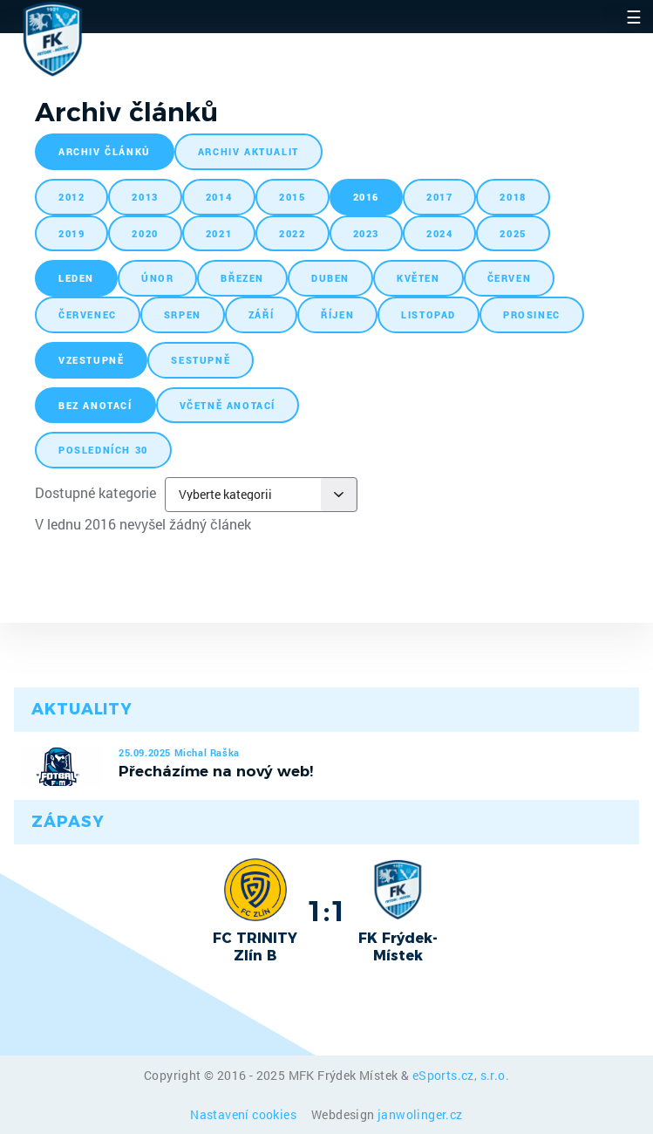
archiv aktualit (248, 151)
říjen (337, 314)
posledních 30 (103, 449)
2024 (439, 233)
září (261, 314)
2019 (71, 233)
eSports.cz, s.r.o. (460, 1075)
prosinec (532, 314)
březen (242, 277)
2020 (145, 233)
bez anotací (95, 405)
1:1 (326, 910)
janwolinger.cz (420, 1114)
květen (418, 277)
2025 (513, 233)
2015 (292, 196)
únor (157, 277)
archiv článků (104, 151)
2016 (366, 196)
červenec (87, 314)
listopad (428, 314)
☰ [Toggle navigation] (634, 16)
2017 (439, 196)
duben (330, 277)
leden (76, 277)
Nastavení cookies (244, 1114)
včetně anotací (227, 405)
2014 (219, 196)
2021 (219, 233)
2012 (71, 196)
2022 (292, 233)
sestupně (200, 359)
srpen (182, 314)
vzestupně (91, 359)
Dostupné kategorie (95, 492)
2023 (366, 233)
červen (509, 277)
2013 (145, 196)
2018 (513, 196)
